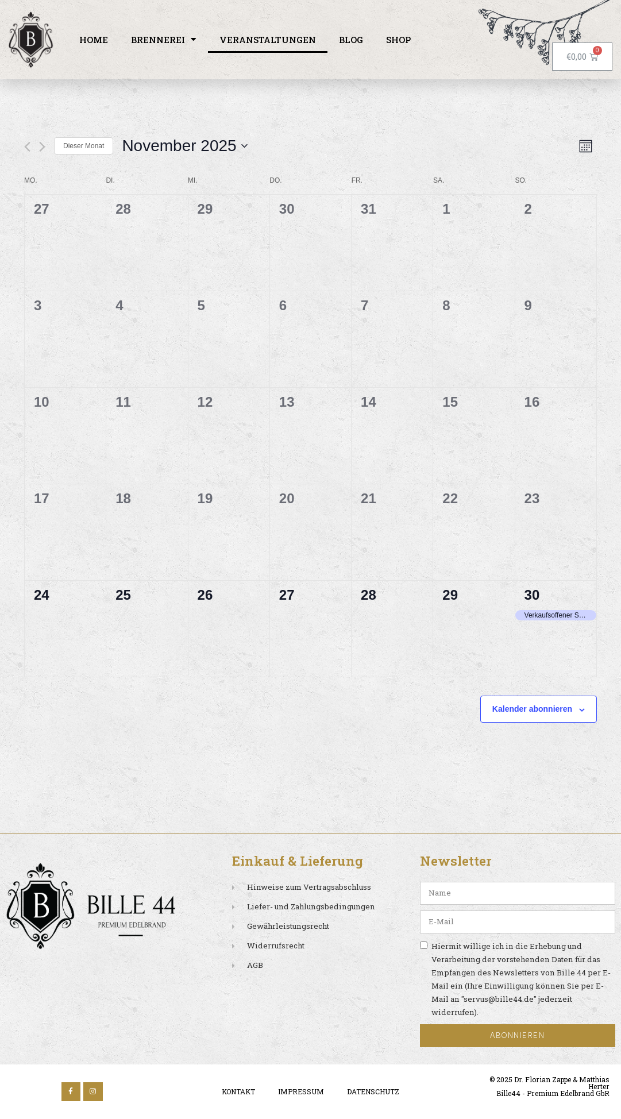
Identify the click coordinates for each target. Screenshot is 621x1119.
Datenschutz (373, 1091)
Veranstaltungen (267, 39)
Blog (351, 39)
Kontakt (238, 1091)
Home (93, 39)
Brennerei (163, 39)
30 (532, 595)
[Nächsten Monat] (42, 146)
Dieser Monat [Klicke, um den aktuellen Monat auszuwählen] (83, 146)
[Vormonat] (27, 146)
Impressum (301, 1091)
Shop (398, 39)
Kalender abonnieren (532, 708)
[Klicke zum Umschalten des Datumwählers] (184, 145)
